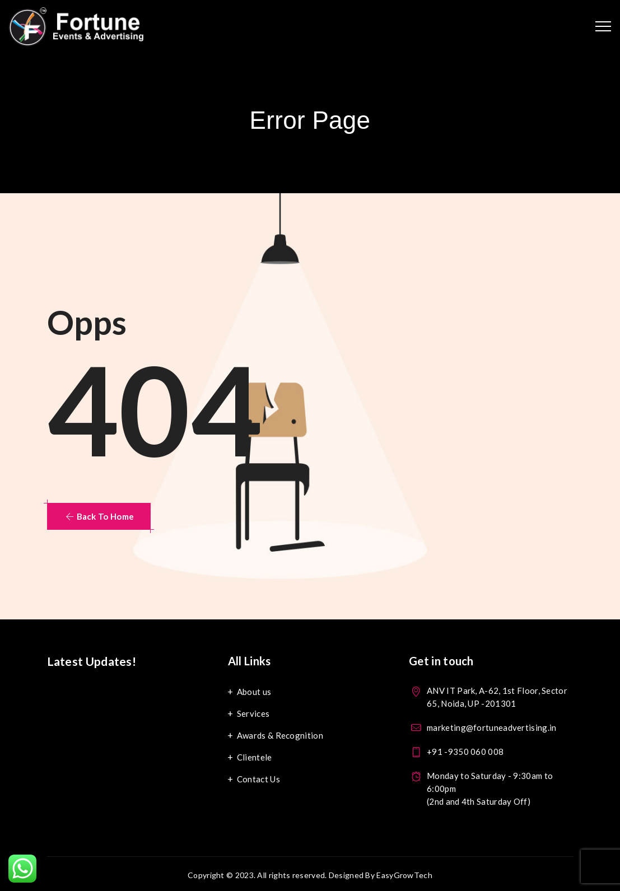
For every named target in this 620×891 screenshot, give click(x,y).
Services (253, 713)
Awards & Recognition (280, 735)
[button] (99, 516)
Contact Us (258, 779)
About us (254, 692)
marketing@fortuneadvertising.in (491, 727)
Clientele (254, 757)
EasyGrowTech (404, 875)
